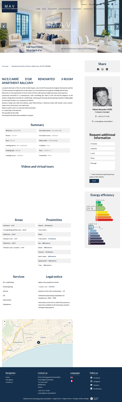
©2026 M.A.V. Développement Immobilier (37, 399)
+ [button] (4, 321)
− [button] (4, 324)
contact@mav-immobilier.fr (103, 121)
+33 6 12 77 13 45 (103, 116)
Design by (94, 398)
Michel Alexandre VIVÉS (102, 109)
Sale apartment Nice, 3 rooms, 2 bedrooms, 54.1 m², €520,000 (31, 66)
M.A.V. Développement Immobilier (49, 377)
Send (94, 181)
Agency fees (67, 398)
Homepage (5, 66)
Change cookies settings (81, 398)
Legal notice (57, 398)
